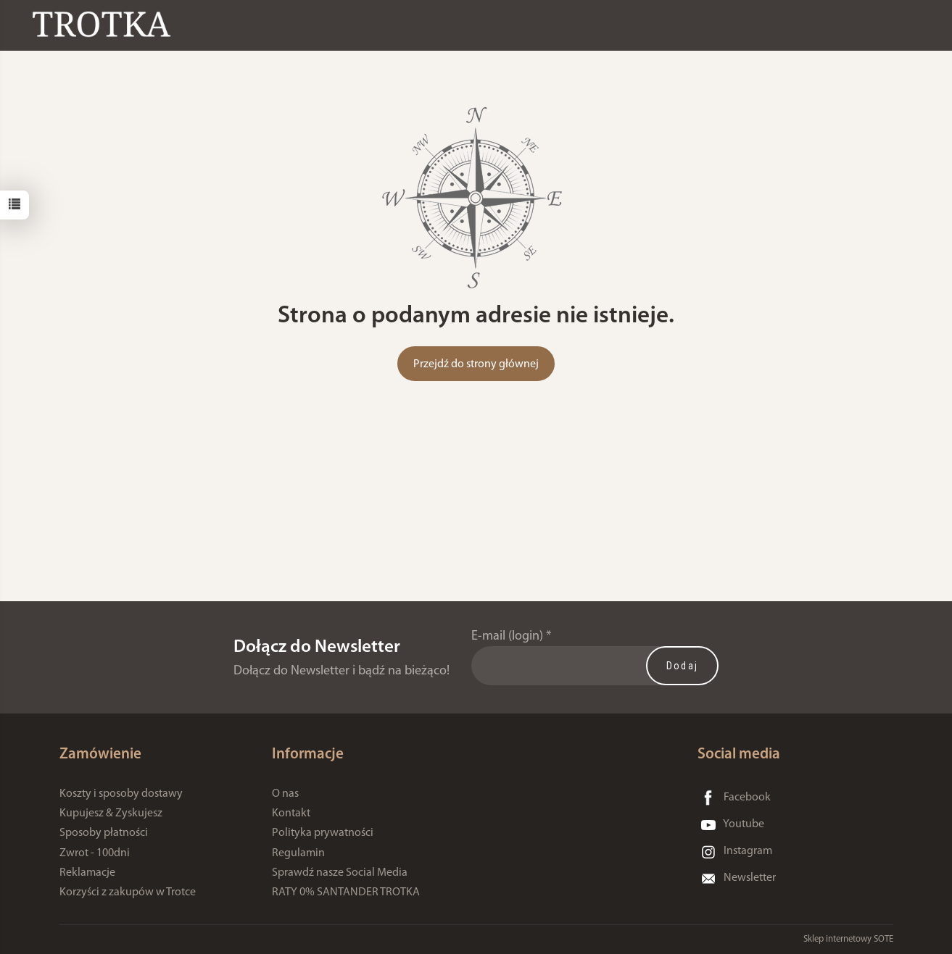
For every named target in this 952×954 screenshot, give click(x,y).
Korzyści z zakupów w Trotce (127, 892)
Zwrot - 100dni (94, 853)
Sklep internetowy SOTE (848, 939)
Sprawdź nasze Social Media (339, 873)
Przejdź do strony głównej (476, 364)
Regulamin (298, 853)
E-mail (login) (507, 636)
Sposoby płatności (103, 833)
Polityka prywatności (322, 833)
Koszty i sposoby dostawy (121, 794)
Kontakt (291, 813)
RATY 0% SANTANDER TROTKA (346, 892)
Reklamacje (87, 873)
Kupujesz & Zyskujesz (110, 813)
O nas (285, 794)
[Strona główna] (105, 24)
